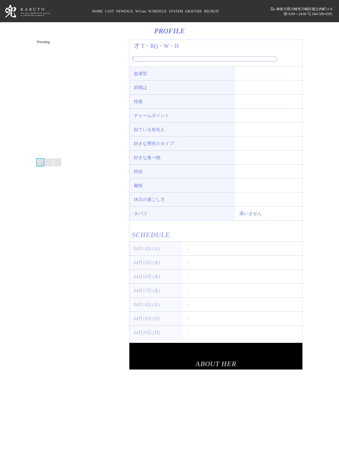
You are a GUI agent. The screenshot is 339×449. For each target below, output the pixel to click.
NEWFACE (124, 11)
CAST (109, 11)
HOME (97, 11)
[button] (121, 98)
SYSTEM (176, 11)
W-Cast (140, 11)
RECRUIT (211, 11)
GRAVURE (193, 11)
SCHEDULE (157, 11)
